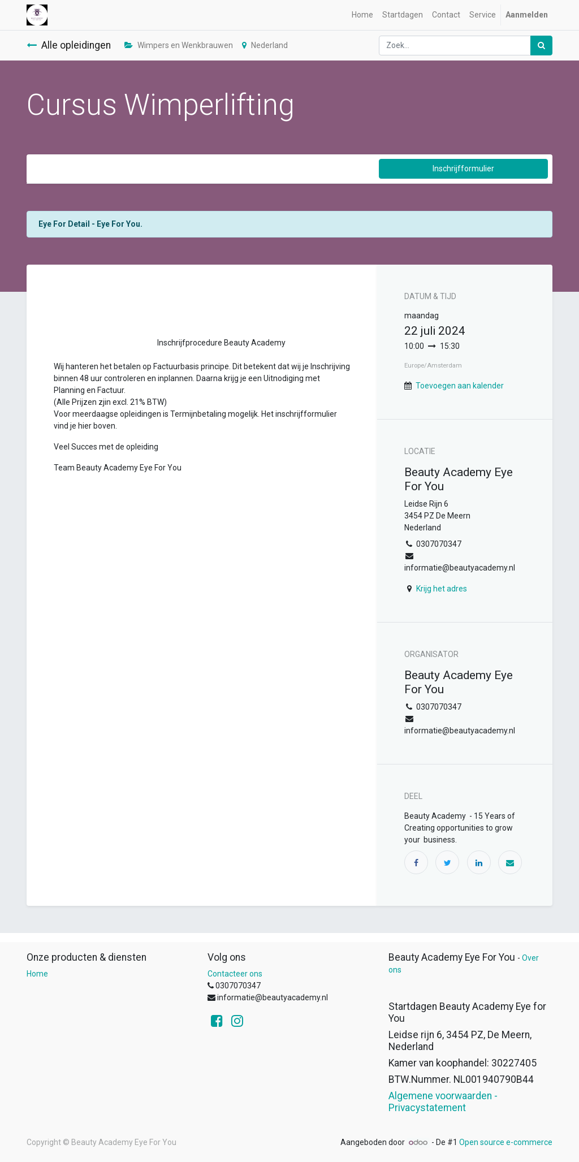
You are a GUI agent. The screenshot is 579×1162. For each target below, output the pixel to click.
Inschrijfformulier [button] (463, 168)
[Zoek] (541, 45)
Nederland (265, 45)
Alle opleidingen (69, 45)
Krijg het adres (441, 588)
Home (37, 973)
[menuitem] (362, 15)
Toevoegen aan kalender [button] (460, 385)
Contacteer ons (235, 973)
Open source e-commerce (505, 1142)
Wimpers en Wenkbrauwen (178, 45)
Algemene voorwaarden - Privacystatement (443, 1101)
